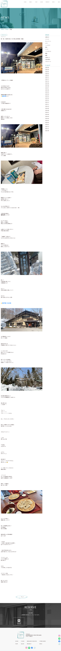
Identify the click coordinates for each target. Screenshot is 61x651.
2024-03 (47, 119)
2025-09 (47, 83)
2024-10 (47, 105)
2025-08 (47, 85)
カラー (46, 42)
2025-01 (47, 99)
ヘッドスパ (47, 44)
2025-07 (47, 87)
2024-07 (47, 111)
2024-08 (47, 109)
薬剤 (46, 54)
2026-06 (47, 66)
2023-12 (47, 126)
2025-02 (47, 97)
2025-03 (47, 95)
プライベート (48, 60)
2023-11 (47, 128)
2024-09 (47, 107)
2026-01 (47, 75)
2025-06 (47, 89)
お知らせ (47, 36)
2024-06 (47, 113)
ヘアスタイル (48, 50)
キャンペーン (48, 40)
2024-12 (47, 101)
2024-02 (47, 121)
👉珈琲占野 (3, 95)
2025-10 (47, 81)
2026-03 (47, 70)
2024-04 (47, 117)
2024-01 (47, 123)
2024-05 (47, 115)
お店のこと (47, 56)
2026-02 (47, 72)
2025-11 (47, 79)
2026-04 (47, 68)
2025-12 (47, 77)
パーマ (46, 48)
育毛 (46, 46)
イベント (47, 38)
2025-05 (47, 91)
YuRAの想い (47, 58)
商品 (46, 52)
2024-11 (47, 103)
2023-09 (47, 130)
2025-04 (47, 93)
